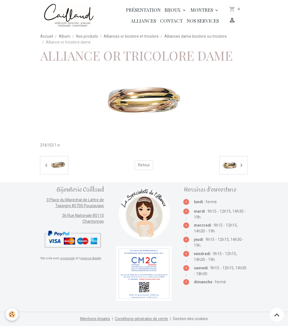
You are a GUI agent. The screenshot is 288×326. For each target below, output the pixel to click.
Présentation (143, 10)
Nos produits (87, 36)
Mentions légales (95, 319)
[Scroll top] (277, 315)
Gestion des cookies (190, 319)
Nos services (203, 21)
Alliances (143, 21)
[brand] (69, 15)
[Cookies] (12, 314)
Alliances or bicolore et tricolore (131, 36)
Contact (171, 21)
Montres (202, 10)
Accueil (46, 36)
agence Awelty (90, 258)
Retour (144, 165)
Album (64, 36)
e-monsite (67, 258)
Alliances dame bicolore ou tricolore (195, 36)
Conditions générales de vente (141, 319)
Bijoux (173, 10)
